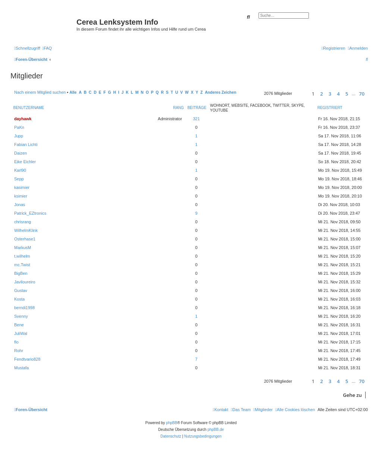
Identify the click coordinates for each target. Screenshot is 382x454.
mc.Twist (22, 264)
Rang (178, 108)
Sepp (19, 179)
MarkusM (22, 247)
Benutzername (28, 108)
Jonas (19, 204)
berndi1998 (24, 307)
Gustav (20, 290)
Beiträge (197, 108)
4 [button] (338, 93)
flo (16, 342)
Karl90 (20, 170)
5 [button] (346, 93)
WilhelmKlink (26, 230)
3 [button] (330, 93)
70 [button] (361, 93)
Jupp (18, 136)
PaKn (19, 127)
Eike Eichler (25, 161)
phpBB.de (215, 429)
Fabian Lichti (25, 144)
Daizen (20, 153)
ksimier (20, 196)
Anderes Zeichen (220, 92)
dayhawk (22, 118)
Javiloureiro (24, 282)
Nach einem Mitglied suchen (40, 92)
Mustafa (21, 368)
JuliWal (20, 333)
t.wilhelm (22, 256)
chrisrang (22, 222)
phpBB (171, 423)
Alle (72, 92)
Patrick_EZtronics (30, 213)
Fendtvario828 (27, 359)
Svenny (21, 316)
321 (196, 118)
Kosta (19, 299)
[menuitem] (47, 48)
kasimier (21, 187)
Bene (19, 325)
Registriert (329, 108)
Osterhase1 (24, 239)
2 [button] (321, 93)
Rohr (18, 350)
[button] (301, 93)
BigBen (20, 273)
